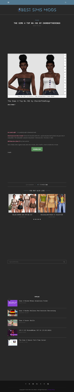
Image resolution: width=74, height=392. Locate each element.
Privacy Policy (51, 389)
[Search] (65, 2)
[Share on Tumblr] (45, 184)
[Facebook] (25, 384)
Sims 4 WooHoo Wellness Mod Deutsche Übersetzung (37, 310)
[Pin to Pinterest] (43, 184)
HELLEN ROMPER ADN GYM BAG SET (22, 214)
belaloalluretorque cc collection (52, 214)
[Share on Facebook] (40, 184)
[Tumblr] (40, 384)
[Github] (44, 384)
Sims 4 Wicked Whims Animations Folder (33, 301)
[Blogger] (48, 384)
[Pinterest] (29, 384)
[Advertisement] (37, 40)
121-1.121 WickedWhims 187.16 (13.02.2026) (35, 330)
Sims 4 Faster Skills (27, 320)
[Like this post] (38, 184)
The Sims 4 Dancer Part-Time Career (32, 340)
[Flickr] (33, 384)
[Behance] (37, 384)
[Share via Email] (46, 184)
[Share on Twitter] (42, 184)
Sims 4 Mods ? (11, 104)
